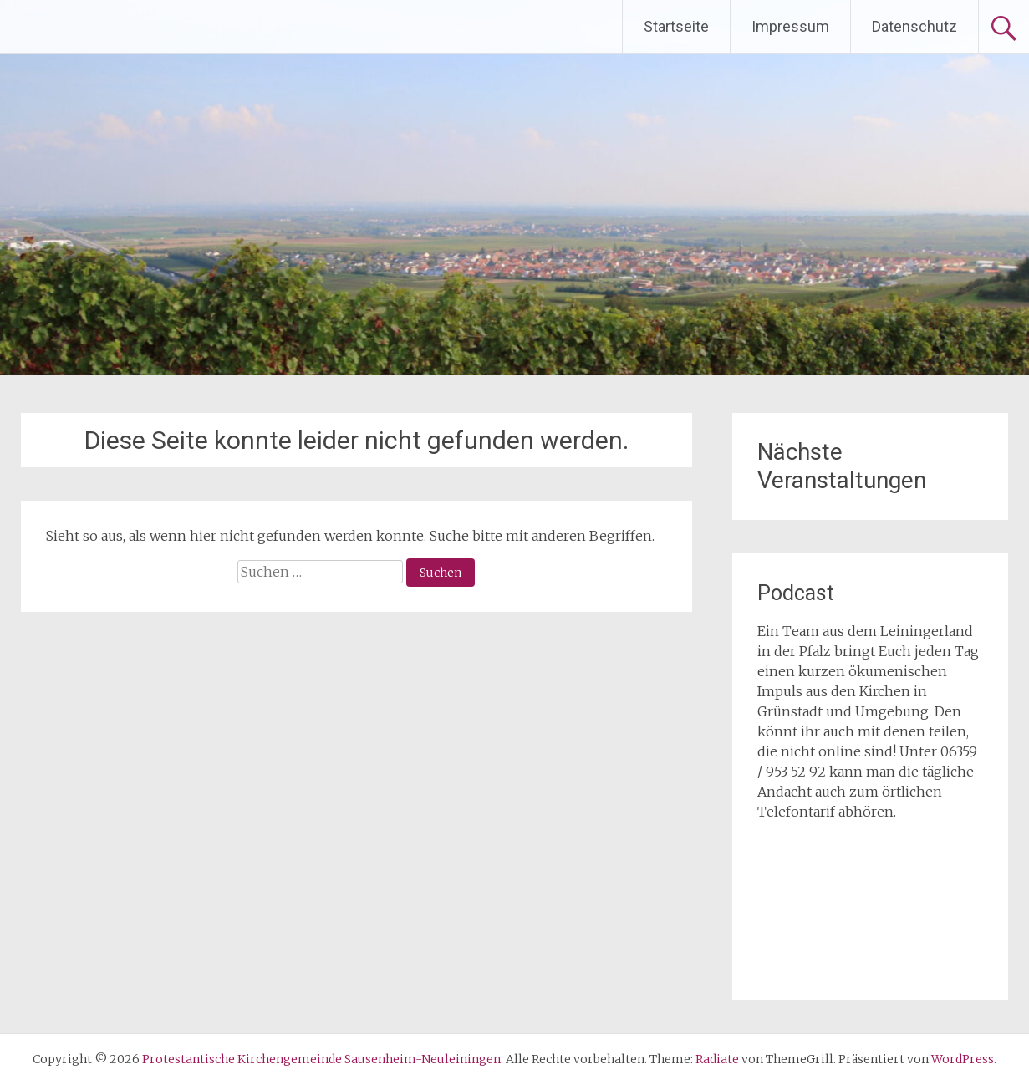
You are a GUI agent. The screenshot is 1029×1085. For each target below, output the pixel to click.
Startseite (676, 26)
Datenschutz (914, 26)
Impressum (790, 26)
